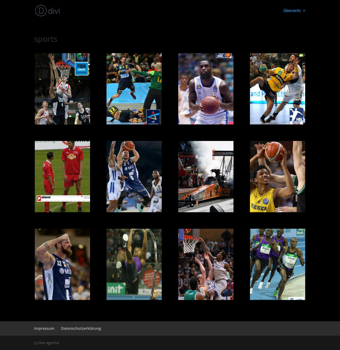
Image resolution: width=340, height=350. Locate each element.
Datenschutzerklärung (81, 328)
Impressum (44, 328)
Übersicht (292, 11)
